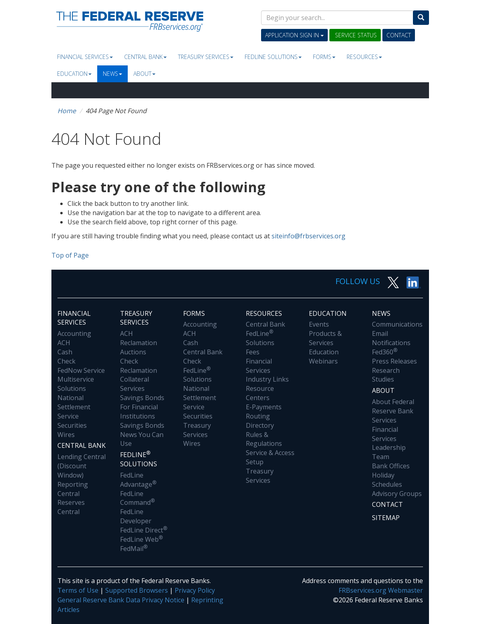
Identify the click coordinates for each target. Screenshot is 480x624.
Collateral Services (134, 384)
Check (66, 361)
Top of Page (70, 255)
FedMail (133, 548)
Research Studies (386, 375)
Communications (397, 324)
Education (74, 73)
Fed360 (384, 352)
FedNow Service (81, 370)
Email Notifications (391, 338)
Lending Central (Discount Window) (81, 466)
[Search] (421, 17)
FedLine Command (137, 498)
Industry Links (267, 379)
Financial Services (85, 57)
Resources (364, 57)
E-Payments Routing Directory (264, 416)
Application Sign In (294, 35)
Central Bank (145, 57)
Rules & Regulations (264, 439)
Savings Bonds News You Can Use (142, 434)
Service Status (355, 35)
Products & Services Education (325, 342)
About (144, 73)
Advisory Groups (397, 493)
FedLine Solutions (197, 375)
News (112, 73)
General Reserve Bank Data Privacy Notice (120, 600)
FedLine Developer (135, 516)
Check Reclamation (138, 366)
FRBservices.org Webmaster (381, 590)
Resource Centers (260, 393)
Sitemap (386, 517)
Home (66, 110)
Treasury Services (205, 57)
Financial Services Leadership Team (389, 443)
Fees (252, 352)
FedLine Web (141, 539)
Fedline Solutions (273, 57)
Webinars (323, 361)
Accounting (74, 333)
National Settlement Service (73, 407)
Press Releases (394, 361)
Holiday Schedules (387, 480)
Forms (324, 57)
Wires (66, 434)
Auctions (133, 352)
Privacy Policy (195, 590)
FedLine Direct (143, 530)
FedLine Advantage (138, 480)
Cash (64, 352)
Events (319, 324)
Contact (398, 35)
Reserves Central (71, 507)
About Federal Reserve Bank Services (393, 411)
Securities (72, 425)
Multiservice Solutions (75, 384)
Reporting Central (72, 489)
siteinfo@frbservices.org (308, 236)
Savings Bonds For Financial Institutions (142, 407)
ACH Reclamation (138, 338)
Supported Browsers (136, 590)
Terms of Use (77, 590)
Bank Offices (391, 465)
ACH (63, 342)
